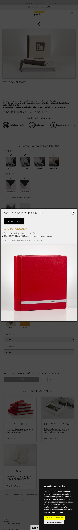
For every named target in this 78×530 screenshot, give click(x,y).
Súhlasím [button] (49, 518)
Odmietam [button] (59, 518)
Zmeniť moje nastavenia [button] (54, 522)
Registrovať (14, 221)
